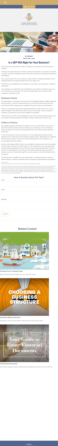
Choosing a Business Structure (10, 317)
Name (3, 180)
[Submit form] (5, 214)
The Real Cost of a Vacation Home (11, 271)
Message (4, 199)
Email (2, 189)
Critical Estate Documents (8, 364)
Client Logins (29, 6)
